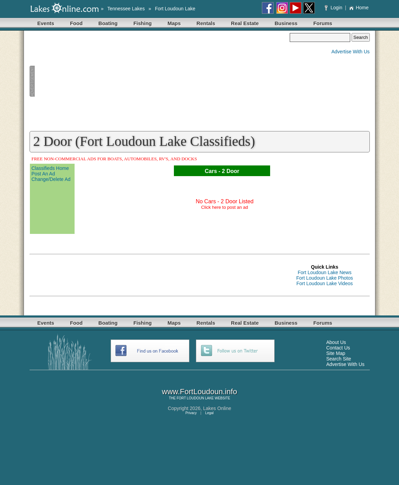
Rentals (206, 23)
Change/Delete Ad (51, 179)
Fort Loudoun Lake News (324, 272)
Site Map (335, 353)
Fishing (142, 23)
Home (358, 7)
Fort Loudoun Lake (175, 8)
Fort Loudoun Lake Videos (325, 283)
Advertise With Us (350, 51)
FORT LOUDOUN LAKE (195, 398)
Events (45, 23)
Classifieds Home (50, 168)
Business (286, 23)
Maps (174, 23)
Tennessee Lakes (126, 8)
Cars (211, 171)
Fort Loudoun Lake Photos (324, 278)
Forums (322, 23)
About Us (336, 342)
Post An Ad (43, 173)
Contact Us (338, 348)
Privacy (191, 413)
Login (334, 7)
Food (76, 23)
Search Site (338, 359)
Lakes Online (217, 408)
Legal (209, 413)
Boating (108, 23)
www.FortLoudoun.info (199, 391)
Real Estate (245, 23)
